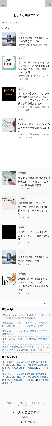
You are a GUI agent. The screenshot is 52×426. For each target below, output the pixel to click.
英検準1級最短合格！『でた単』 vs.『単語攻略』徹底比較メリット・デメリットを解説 (24, 324)
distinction (37, 107)
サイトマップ (28, 406)
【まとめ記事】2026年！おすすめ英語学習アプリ (25, 340)
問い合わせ (24, 403)
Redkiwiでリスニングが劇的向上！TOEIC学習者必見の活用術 (34, 127)
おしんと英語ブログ (26, 15)
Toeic (35, 45)
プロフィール (12, 403)
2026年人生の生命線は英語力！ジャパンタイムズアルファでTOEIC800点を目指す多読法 (25, 348)
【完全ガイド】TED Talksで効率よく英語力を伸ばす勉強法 (33, 236)
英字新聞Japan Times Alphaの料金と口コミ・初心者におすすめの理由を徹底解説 (34, 181)
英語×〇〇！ (26, 417)
